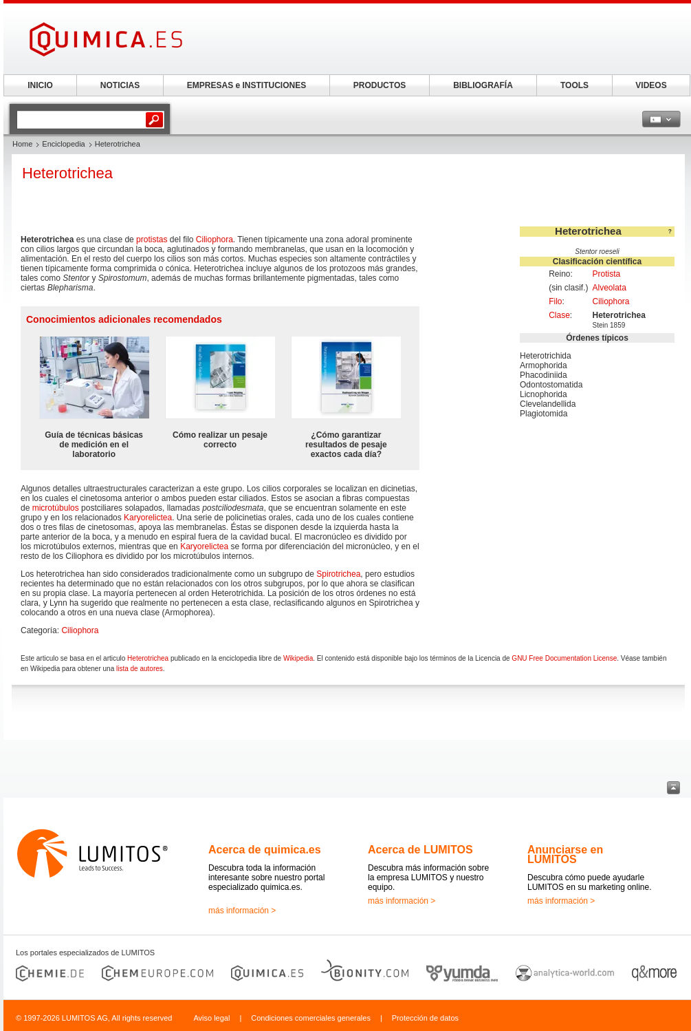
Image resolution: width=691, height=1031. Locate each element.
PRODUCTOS (379, 85)
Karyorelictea (148, 517)
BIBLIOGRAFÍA (483, 85)
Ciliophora (610, 301)
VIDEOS (650, 85)
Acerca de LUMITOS (420, 849)
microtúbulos (55, 508)
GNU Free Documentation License (564, 658)
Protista (606, 274)
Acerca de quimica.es (264, 849)
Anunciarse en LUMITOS (565, 854)
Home (22, 144)
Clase (559, 315)
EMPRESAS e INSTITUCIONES (246, 85)
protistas (151, 239)
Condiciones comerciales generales (311, 1018)
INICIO (40, 85)
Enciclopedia (63, 144)
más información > (242, 910)
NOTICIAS (120, 85)
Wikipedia (298, 658)
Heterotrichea (147, 658)
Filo (555, 301)
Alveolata (609, 288)
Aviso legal (211, 1018)
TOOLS (574, 85)
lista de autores (139, 668)
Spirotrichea (338, 574)
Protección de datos (425, 1018)
